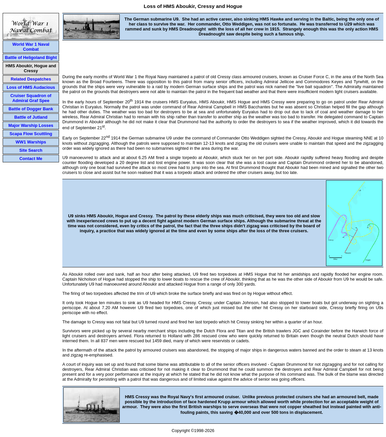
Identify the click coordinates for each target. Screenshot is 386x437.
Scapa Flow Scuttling (31, 133)
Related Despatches (31, 79)
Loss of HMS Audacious (31, 87)
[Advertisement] (223, 55)
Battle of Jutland (30, 117)
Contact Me (31, 158)
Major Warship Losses (30, 125)
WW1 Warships (31, 141)
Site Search (30, 150)
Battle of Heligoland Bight (31, 57)
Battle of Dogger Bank (31, 108)
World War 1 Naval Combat (30, 47)
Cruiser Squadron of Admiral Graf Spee (30, 98)
